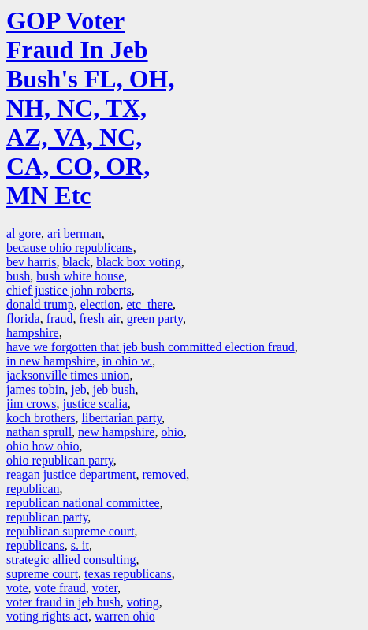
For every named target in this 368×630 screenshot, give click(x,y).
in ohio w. (127, 361)
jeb (79, 389)
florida (23, 318)
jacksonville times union (67, 375)
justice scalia (95, 403)
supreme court (42, 573)
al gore (23, 233)
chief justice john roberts (69, 290)
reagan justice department (71, 474)
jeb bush (114, 389)
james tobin (35, 389)
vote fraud (60, 588)
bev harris (31, 262)
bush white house (80, 276)
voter (104, 588)
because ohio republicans (69, 247)
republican (33, 488)
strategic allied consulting (71, 559)
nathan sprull (39, 432)
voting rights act (47, 616)
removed (164, 474)
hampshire (32, 332)
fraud (59, 318)
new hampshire (116, 432)
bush (18, 276)
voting (143, 602)
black (77, 262)
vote (17, 588)
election (100, 304)
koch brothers (41, 417)
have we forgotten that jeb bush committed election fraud (150, 347)
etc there (149, 304)
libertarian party (122, 417)
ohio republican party (59, 460)
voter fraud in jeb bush (63, 602)
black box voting (138, 262)
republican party (46, 517)
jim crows (31, 403)
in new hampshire (51, 361)
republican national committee (83, 503)
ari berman (74, 233)
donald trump (40, 304)
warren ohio (125, 616)
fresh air (99, 318)
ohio (172, 432)
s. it (80, 545)
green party (155, 318)
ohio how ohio (42, 446)
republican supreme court (70, 531)
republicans (35, 545)
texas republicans (128, 573)
